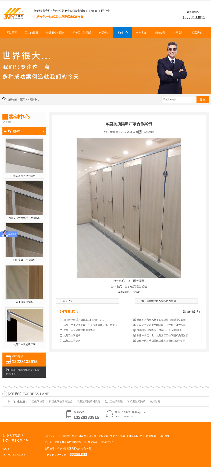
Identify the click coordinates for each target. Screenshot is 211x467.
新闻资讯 (160, 32)
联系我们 (197, 32)
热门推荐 (14, 131)
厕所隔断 (155, 401)
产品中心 (104, 32)
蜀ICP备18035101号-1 (132, 435)
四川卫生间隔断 (24, 302)
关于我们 (178, 32)
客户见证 (141, 32)
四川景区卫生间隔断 (24, 260)
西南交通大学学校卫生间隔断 (24, 218)
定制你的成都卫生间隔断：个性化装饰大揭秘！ (162, 325)
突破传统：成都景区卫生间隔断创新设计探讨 (161, 340)
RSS (160, 435)
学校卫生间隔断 (82, 32)
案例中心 (122, 32)
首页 (22, 99)
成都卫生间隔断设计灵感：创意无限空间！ (160, 330)
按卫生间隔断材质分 (88, 401)
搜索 (202, 99)
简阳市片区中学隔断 (24, 175)
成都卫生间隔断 (71, 335)
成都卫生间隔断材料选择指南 (79, 330)
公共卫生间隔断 (55, 32)
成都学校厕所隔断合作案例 (161, 301)
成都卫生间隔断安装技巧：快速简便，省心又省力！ (91, 325)
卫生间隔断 (31, 32)
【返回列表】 (189, 311)
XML (167, 435)
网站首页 (11, 32)
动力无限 (62, 455)
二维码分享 (149, 132)
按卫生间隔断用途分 (61, 401)
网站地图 (151, 435)
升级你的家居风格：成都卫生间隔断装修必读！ (162, 319)
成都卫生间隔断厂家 (24, 344)
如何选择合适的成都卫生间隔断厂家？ (84, 319)
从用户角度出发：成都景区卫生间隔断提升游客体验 (165, 335)
